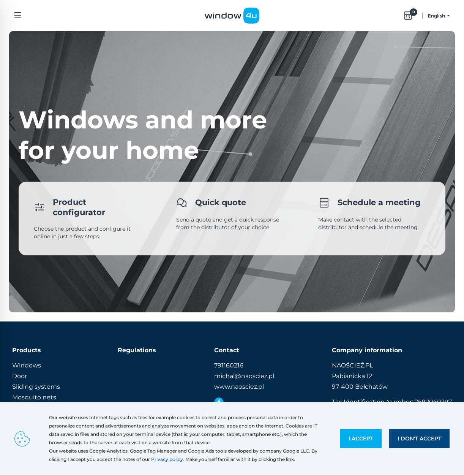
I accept (361, 438)
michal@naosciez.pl (244, 376)
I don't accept (419, 438)
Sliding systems (36, 386)
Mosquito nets (34, 397)
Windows (26, 365)
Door (19, 376)
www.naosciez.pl (239, 386)
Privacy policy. (167, 459)
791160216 (228, 365)
